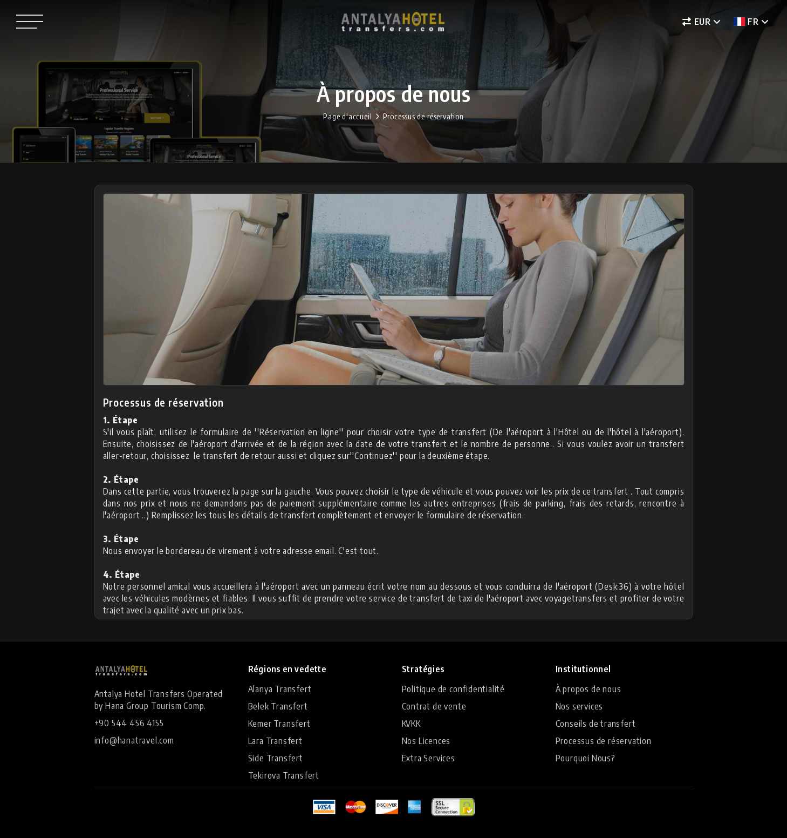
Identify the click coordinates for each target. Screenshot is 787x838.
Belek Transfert (278, 706)
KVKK (411, 723)
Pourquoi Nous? (585, 758)
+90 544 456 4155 (129, 723)
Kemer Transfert (279, 723)
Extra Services (428, 758)
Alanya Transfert (280, 689)
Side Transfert (275, 758)
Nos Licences (426, 740)
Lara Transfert (275, 740)
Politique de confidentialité (453, 689)
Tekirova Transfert (283, 775)
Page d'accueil (347, 116)
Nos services (580, 706)
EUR (696, 21)
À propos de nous (588, 689)
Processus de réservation (423, 116)
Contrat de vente (434, 706)
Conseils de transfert (596, 723)
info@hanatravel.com (134, 740)
